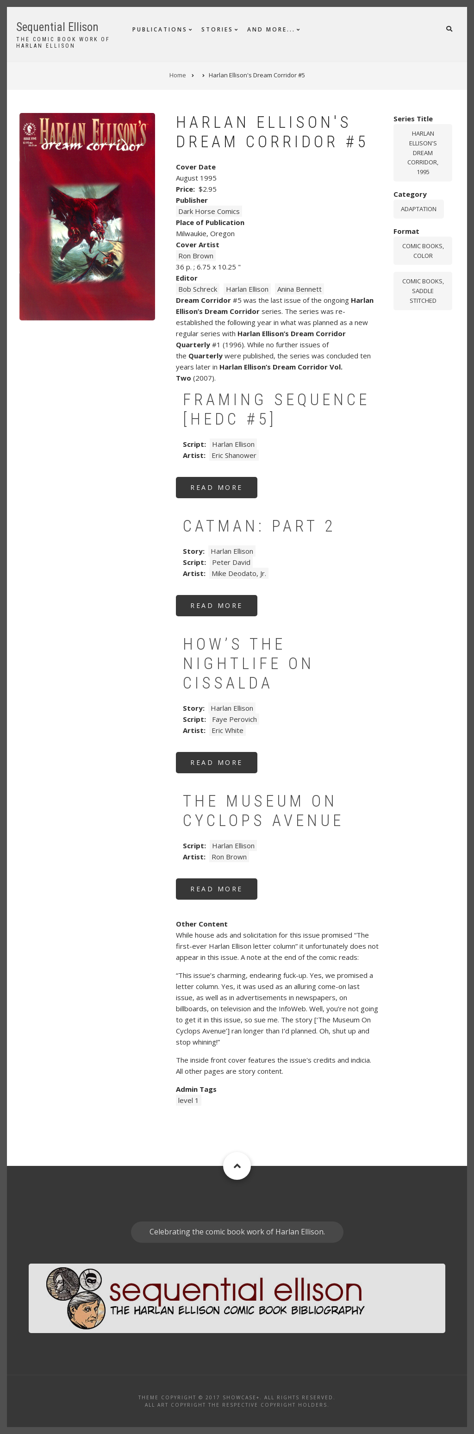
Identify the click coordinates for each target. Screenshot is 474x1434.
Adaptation (419, 209)
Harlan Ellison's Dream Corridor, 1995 (422, 152)
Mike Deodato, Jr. (239, 573)
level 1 (188, 1100)
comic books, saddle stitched (423, 291)
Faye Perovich (234, 719)
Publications (159, 29)
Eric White (227, 730)
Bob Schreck (197, 289)
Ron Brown (195, 255)
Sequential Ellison (57, 27)
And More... (271, 29)
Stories (217, 29)
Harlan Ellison (247, 289)
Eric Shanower (234, 455)
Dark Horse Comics (209, 211)
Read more (223, 490)
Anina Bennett (299, 289)
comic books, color (423, 251)
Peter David (231, 562)
